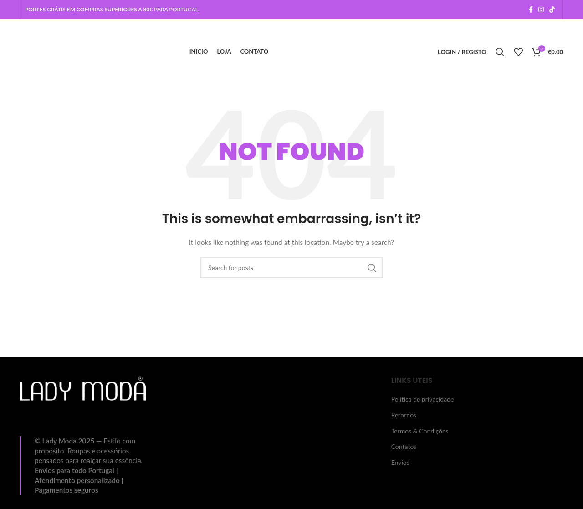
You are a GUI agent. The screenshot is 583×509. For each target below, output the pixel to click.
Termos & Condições (420, 431)
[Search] (500, 52)
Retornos (404, 415)
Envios (400, 462)
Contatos (404, 446)
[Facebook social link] (531, 10)
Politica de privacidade (422, 399)
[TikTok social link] (552, 10)
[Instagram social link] (541, 10)
